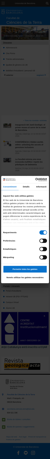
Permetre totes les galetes (25, 269)
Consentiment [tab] (10, 187)
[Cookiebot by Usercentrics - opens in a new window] (35, 179)
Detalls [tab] (26, 187)
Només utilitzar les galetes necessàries (24, 277)
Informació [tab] (41, 187)
